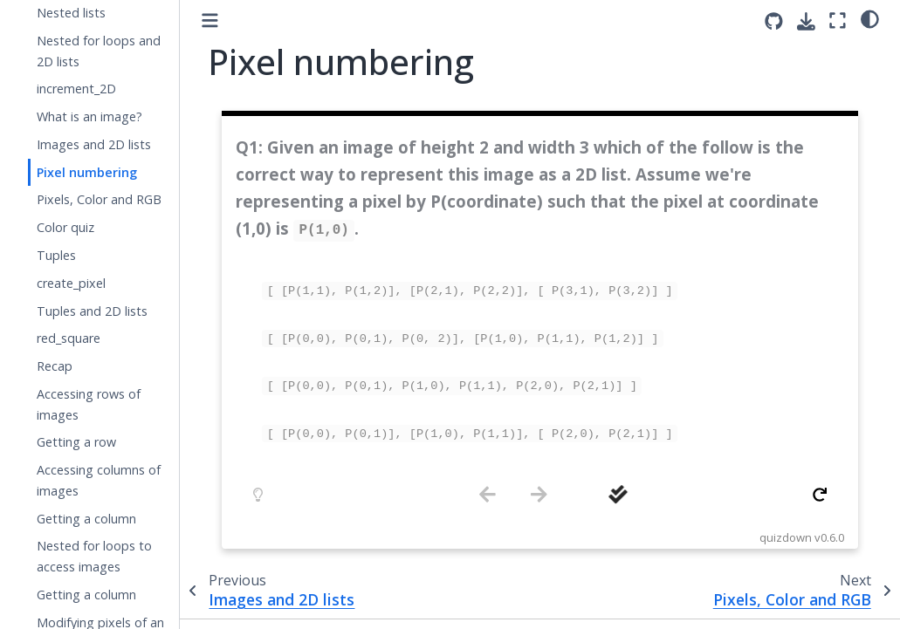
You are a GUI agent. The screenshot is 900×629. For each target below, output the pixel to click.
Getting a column (86, 518)
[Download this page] (806, 21)
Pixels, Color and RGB (99, 199)
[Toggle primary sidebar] (210, 20)
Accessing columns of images (99, 480)
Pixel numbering (87, 172)
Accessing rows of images (89, 404)
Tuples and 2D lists (92, 311)
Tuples (56, 255)
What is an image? (89, 116)
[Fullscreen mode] (837, 20)
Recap (54, 366)
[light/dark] (870, 18)
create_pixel (71, 283)
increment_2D (76, 88)
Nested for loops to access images (94, 556)
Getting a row (76, 442)
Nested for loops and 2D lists (99, 51)
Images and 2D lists (94, 144)
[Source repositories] (774, 21)
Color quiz (65, 227)
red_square (68, 338)
